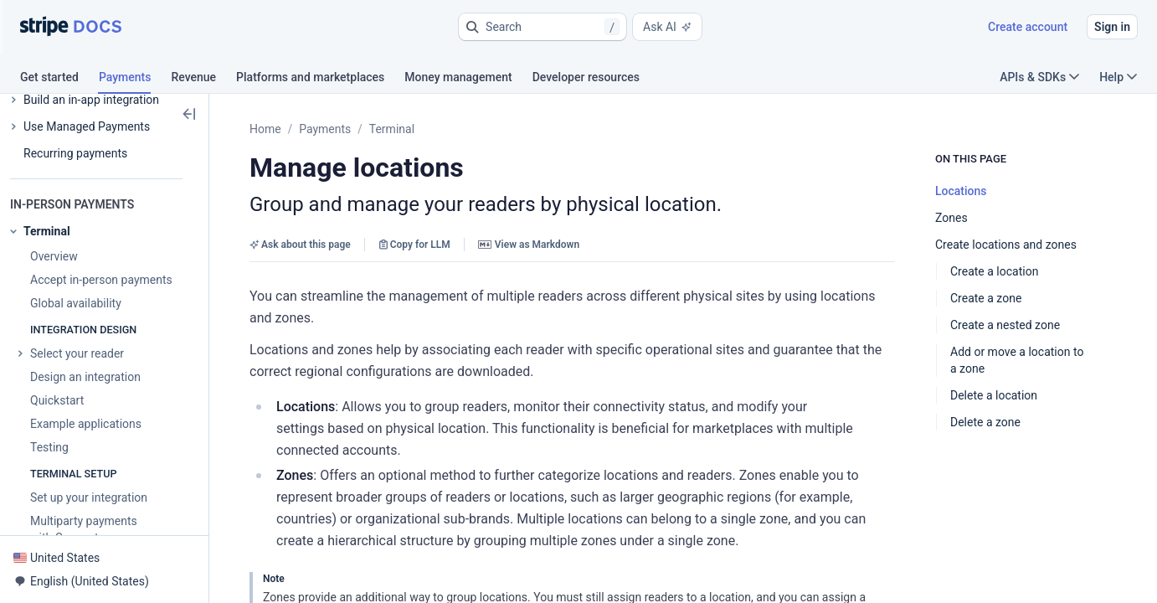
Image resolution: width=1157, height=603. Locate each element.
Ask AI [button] (667, 27)
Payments (325, 129)
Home (265, 129)
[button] (542, 26)
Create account (1027, 27)
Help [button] (1118, 77)
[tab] (59, 79)
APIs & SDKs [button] (1039, 77)
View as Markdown (528, 244)
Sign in (1112, 27)
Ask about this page (300, 244)
